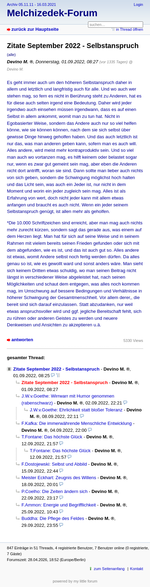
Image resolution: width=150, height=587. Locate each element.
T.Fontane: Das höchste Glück (51, 436)
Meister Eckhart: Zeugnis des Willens (58, 477)
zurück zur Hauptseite (35, 29)
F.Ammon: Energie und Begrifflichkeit (58, 504)
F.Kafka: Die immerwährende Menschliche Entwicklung (76, 423)
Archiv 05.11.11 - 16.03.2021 (31, 4)
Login (138, 4)
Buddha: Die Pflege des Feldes (52, 518)
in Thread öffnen (129, 29)
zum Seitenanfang (109, 569)
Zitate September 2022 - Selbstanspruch (56, 369)
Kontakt (136, 569)
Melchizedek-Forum (52, 13)
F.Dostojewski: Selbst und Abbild (54, 464)
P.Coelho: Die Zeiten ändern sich (54, 491)
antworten (22, 339)
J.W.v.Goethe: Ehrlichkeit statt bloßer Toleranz (76, 409)
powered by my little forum (75, 581)
